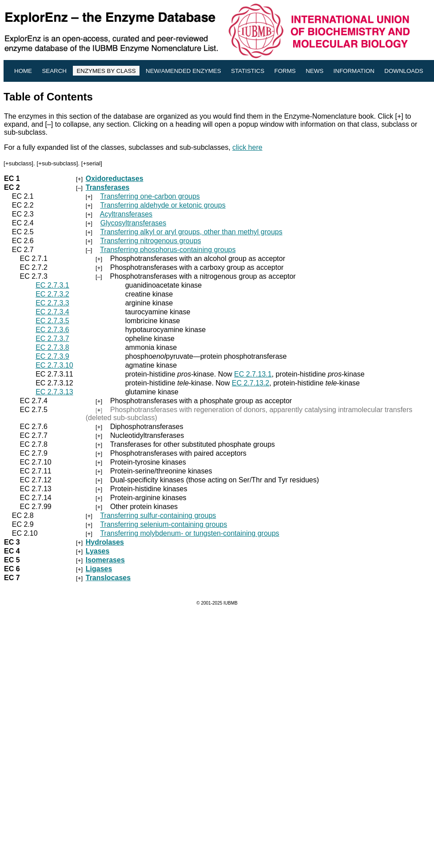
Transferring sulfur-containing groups (158, 515)
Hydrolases (105, 542)
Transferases (108, 187)
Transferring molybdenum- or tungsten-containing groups (189, 533)
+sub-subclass (57, 163)
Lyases (98, 551)
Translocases (108, 577)
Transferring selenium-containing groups (163, 524)
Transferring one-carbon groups (149, 196)
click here (247, 147)
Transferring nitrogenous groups (150, 241)
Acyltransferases (126, 214)
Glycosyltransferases (133, 223)
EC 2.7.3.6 (52, 329)
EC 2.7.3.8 (52, 347)
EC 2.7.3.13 (54, 392)
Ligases (99, 569)
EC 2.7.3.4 (52, 312)
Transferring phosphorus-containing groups (167, 249)
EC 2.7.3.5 (52, 321)
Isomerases (105, 560)
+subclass (18, 163)
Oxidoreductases (114, 178)
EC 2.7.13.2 (251, 383)
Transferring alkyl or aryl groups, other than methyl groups (191, 232)
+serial (92, 163)
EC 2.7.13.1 (253, 374)
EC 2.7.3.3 (52, 303)
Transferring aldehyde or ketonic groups (162, 205)
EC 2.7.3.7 (52, 338)
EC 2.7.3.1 (52, 285)
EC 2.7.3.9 (52, 356)
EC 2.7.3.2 (52, 294)
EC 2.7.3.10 (54, 365)
